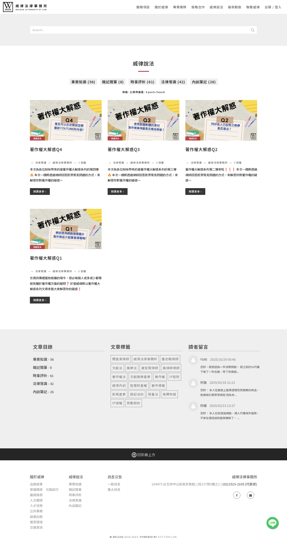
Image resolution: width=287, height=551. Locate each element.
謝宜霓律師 (149, 367)
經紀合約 (137, 394)
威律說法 (216, 7)
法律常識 (41, 162)
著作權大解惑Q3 (124, 149)
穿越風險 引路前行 (44, 489)
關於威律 (161, 7)
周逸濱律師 (120, 359)
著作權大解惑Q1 (46, 258)
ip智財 (174, 376)
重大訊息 (114, 489)
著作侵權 (158, 385)
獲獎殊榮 (36, 494)
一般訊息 (114, 484)
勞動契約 (133, 403)
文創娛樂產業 (140, 376)
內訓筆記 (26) (204, 81)
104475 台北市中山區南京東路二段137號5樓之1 (185, 484)
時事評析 (40, 375)
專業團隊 (180, 7)
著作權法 (119, 376)
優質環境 (36, 522)
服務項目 (143, 7)
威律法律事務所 (145, 359)
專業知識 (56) (83, 81)
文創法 (117, 367)
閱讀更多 (39, 191)
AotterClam (167, 536)
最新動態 (235, 7)
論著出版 (36, 516)
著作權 (160, 376)
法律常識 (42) (173, 81)
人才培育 (36, 505)
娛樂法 (132, 367)
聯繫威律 (253, 7)
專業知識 (40, 359)
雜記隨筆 (40, 367)
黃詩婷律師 (171, 367)
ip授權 (117, 403)
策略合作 (198, 7)
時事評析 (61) (142, 81)
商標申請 (169, 394)
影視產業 (119, 394)
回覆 (82, 162)
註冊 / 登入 (273, 7)
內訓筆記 (40, 391)
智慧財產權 (138, 385)
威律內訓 (119, 385)
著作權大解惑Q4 (46, 149)
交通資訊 (36, 527)
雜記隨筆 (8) (113, 81)
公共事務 (36, 511)
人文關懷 (36, 500)
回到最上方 (143, 454)
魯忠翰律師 (170, 359)
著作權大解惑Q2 (201, 149)
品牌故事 (36, 484)
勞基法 (153, 394)
